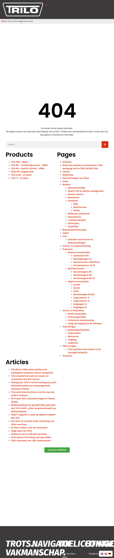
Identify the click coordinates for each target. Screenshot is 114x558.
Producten (67, 249)
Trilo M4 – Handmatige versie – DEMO (29, 165)
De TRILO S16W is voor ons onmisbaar (29, 427)
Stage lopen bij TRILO (21, 431)
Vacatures (67, 356)
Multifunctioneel (76, 268)
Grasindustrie (74, 217)
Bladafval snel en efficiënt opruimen (29, 434)
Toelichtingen (69, 326)
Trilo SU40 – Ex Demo (21, 175)
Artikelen (66, 162)
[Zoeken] (105, 144)
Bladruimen (73, 197)
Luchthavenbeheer (77, 220)
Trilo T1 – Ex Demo (20, 178)
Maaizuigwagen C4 (82, 259)
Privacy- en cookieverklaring (76, 246)
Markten (66, 184)
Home (3, 21)
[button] (46, 5)
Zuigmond (73, 343)
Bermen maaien (75, 194)
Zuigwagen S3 (80, 304)
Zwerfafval (73, 226)
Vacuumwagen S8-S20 (83, 294)
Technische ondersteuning (81, 320)
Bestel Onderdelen (77, 314)
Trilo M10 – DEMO (19, 162)
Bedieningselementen (79, 330)
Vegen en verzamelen (78, 281)
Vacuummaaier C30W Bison (86, 262)
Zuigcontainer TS (81, 301)
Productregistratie (77, 317)
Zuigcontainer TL (81, 297)
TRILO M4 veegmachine (22, 171)
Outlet (65, 233)
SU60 (75, 291)
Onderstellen (74, 333)
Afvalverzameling (76, 188)
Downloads (67, 175)
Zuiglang (72, 339)
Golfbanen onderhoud (78, 213)
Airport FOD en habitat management (86, 191)
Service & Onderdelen (73, 310)
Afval (75, 204)
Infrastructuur (80, 207)
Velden (76, 210)
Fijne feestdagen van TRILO (75, 178)
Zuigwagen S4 (80, 307)
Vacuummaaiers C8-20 (84, 265)
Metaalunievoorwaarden (74, 230)
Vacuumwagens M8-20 (84, 278)
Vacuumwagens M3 (82, 272)
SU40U (76, 288)
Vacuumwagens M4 (82, 275)
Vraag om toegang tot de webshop (85, 323)
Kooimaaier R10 (81, 255)
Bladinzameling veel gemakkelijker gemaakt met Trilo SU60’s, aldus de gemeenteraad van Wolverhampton (33, 408)
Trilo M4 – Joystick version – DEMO (28, 168)
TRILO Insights (69, 346)
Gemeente (73, 200)
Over (64, 236)
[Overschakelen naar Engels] (102, 553)
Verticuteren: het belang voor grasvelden (31, 437)
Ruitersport (73, 223)
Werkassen (73, 336)
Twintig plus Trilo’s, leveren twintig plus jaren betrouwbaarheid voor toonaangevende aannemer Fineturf (33, 385)
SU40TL (76, 284)
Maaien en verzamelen (79, 252)
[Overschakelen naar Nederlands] (106, 553)
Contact (66, 171)
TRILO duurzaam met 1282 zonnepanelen (31, 440)
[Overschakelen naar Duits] (109, 553)
